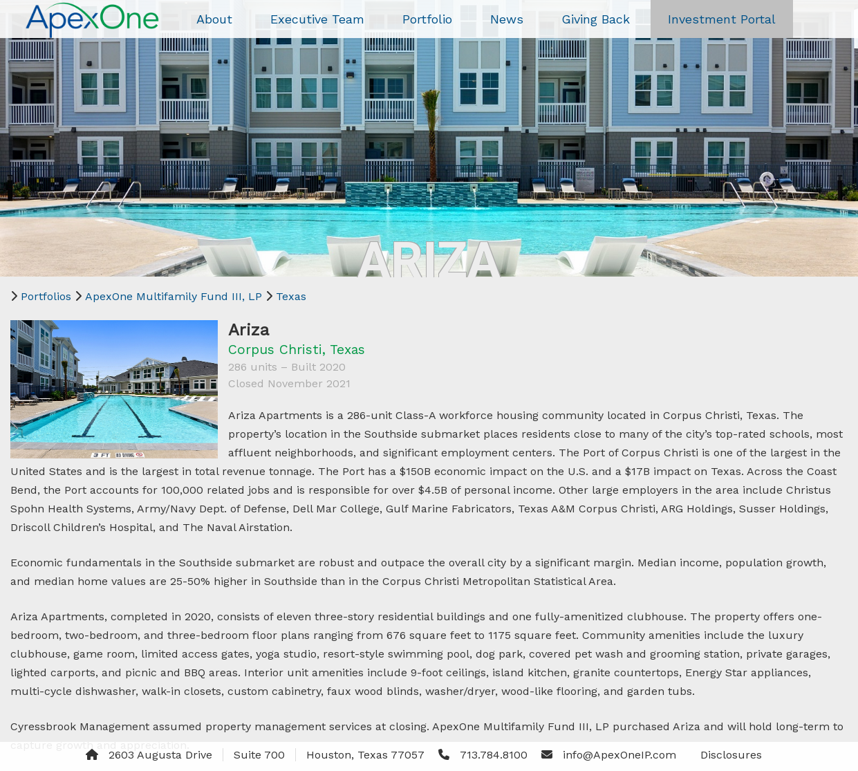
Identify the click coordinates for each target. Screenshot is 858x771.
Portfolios (46, 296)
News (506, 19)
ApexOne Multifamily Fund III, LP (173, 296)
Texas (291, 296)
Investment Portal (722, 19)
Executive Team (317, 19)
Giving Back (595, 19)
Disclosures (731, 754)
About (214, 19)
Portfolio (427, 19)
